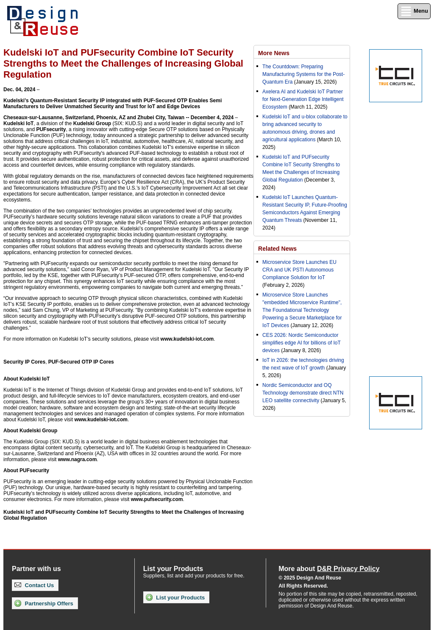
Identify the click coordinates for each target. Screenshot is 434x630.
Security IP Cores (24, 362)
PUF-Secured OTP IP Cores (81, 362)
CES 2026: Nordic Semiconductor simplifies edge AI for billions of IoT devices (301, 342)
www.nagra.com (77, 459)
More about (328, 568)
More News (273, 53)
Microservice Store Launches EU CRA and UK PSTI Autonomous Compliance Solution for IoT (299, 269)
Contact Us (34, 585)
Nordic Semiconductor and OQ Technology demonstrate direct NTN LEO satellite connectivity (302, 392)
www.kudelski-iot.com (187, 339)
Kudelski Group (92, 123)
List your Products (175, 597)
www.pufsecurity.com (157, 499)
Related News (277, 248)
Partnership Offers (43, 603)
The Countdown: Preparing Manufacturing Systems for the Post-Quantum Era (303, 74)
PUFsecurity (51, 129)
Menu (414, 11)
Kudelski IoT (18, 123)
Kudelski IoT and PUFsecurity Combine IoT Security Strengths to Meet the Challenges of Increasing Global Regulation (123, 515)
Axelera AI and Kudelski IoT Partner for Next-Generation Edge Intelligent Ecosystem (302, 99)
